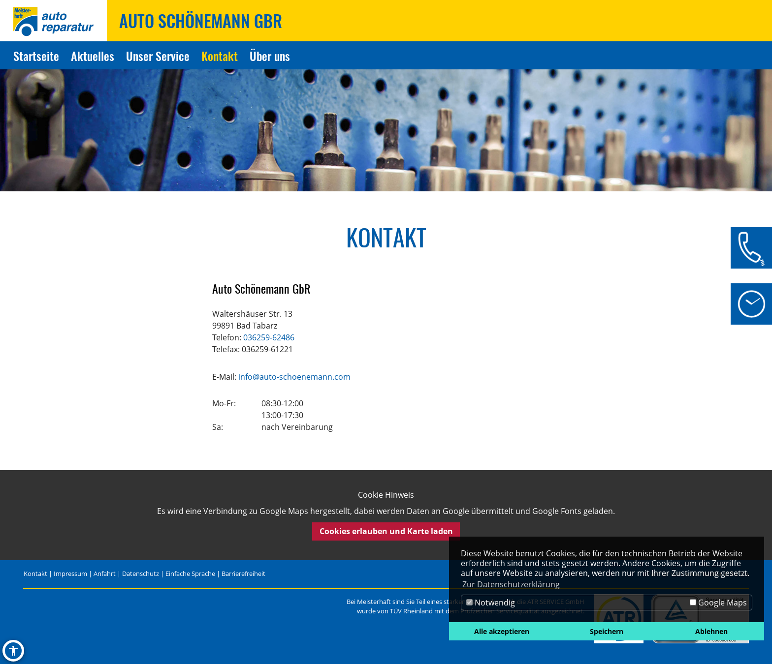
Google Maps (718, 602)
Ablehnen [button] (711, 631)
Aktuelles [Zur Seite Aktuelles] (92, 55)
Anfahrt (105, 573)
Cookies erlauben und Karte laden (386, 531)
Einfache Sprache (190, 573)
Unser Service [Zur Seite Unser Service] (158, 55)
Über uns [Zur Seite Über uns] (270, 55)
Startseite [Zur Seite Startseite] (36, 55)
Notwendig (490, 602)
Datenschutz (140, 573)
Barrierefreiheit (243, 573)
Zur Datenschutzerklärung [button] (511, 584)
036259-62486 (268, 337)
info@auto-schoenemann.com (294, 376)
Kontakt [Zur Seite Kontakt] (219, 55)
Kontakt (35, 573)
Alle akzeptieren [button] (501, 631)
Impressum (70, 573)
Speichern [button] (606, 631)
